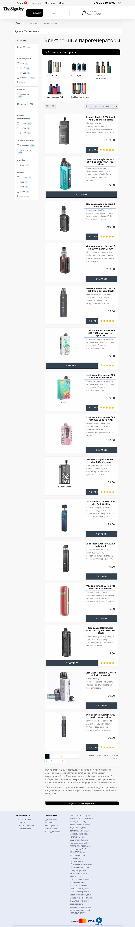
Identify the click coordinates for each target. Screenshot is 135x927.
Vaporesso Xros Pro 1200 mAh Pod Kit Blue (101, 502)
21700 (24, 133)
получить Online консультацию (82, 803)
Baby (23, 191)
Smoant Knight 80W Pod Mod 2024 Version (100, 460)
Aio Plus (24, 177)
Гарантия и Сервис (26, 825)
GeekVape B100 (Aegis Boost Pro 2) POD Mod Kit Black (100, 630)
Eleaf (23, 68)
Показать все (24, 82)
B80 (22, 187)
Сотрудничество (52, 831)
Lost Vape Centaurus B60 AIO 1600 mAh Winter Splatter (100, 333)
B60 (22, 182)
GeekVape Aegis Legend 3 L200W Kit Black (100, 205)
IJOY (22, 63)
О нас (62, 2)
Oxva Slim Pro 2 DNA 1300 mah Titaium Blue (100, 716)
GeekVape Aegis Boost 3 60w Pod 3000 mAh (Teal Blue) (100, 162)
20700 (23, 128)
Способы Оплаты (25, 828)
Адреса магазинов (26, 819)
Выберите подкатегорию (60, 52)
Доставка (22, 822)
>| (62, 761)
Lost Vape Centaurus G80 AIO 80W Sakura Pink (100, 418)
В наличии (23, 95)
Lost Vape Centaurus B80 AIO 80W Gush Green (100, 376)
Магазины (50, 2)
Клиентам (36, 2)
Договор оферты (52, 819)
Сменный (26, 145)
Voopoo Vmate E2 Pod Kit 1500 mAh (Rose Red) (100, 587)
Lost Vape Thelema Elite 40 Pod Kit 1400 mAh (100, 674)
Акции (22, 3)
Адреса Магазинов (27, 31)
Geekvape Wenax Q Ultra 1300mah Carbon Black (100, 289)
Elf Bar (23, 73)
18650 (24, 123)
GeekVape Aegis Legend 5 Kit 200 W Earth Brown (100, 247)
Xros (23, 165)
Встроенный (24, 151)
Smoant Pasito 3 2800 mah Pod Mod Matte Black (100, 118)
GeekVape (26, 77)
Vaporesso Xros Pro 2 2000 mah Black (100, 545)
